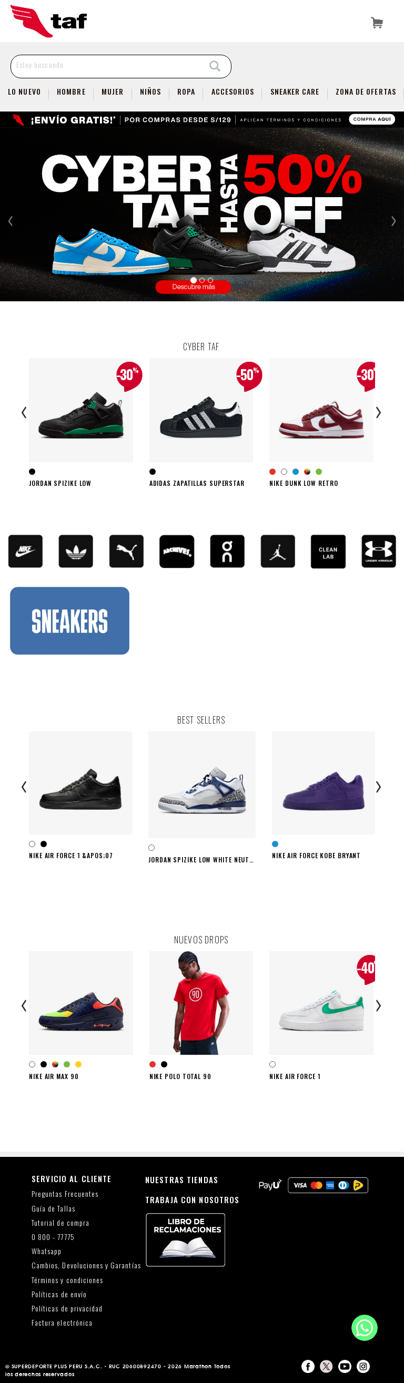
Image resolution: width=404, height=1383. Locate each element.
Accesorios (233, 91)
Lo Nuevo (24, 91)
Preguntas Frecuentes (65, 1193)
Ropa (186, 91)
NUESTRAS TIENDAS (181, 1179)
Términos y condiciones (67, 1280)
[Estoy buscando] (105, 64)
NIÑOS (150, 91)
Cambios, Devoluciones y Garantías (86, 1265)
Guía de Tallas (53, 1208)
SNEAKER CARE (295, 91)
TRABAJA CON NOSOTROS (192, 1199)
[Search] (215, 66)
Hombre (71, 91)
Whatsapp (47, 1251)
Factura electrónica (62, 1322)
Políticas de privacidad (67, 1308)
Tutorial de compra (60, 1222)
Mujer (113, 91)
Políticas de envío (59, 1294)
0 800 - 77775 (53, 1237)
